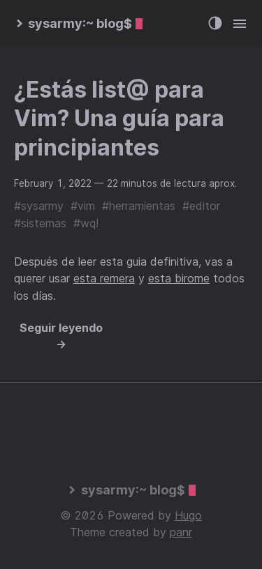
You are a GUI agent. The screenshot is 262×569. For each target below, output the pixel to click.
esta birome (179, 278)
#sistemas (40, 223)
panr (181, 532)
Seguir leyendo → (61, 336)
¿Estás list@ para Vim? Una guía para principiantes (119, 118)
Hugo (188, 515)
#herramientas (138, 206)
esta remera (104, 278)
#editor (201, 206)
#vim (83, 206)
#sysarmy (39, 206)
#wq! (86, 223)
